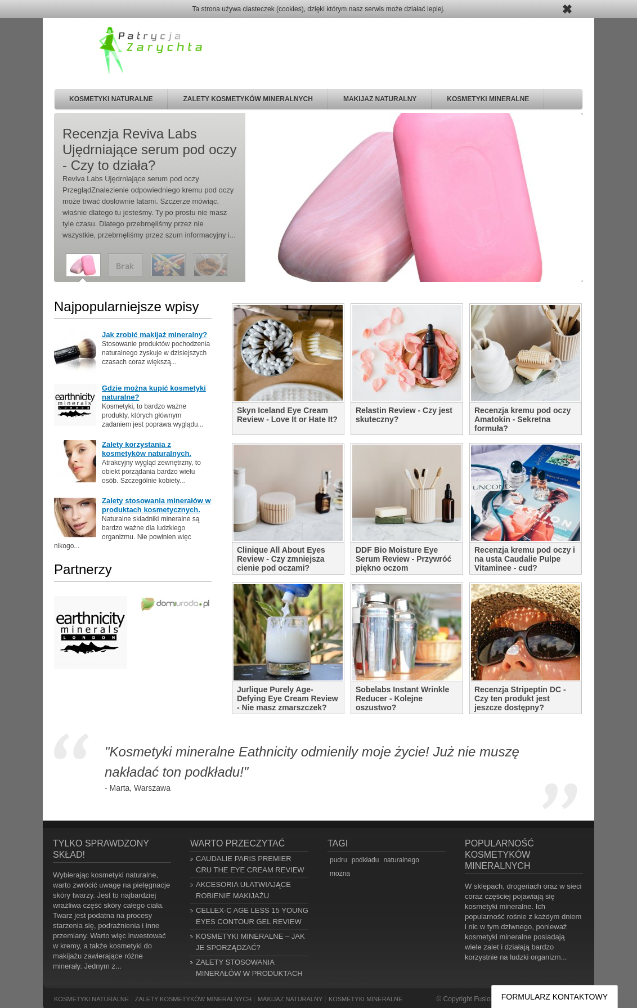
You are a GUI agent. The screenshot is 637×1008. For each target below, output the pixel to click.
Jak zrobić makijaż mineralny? (154, 334)
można (340, 873)
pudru (338, 860)
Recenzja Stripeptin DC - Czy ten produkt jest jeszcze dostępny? (520, 698)
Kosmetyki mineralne (488, 99)
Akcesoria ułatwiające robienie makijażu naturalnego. (243, 895)
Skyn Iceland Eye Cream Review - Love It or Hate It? (287, 415)
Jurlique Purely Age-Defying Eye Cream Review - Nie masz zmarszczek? (287, 698)
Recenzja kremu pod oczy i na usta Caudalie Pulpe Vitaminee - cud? (524, 558)
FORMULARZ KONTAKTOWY (554, 996)
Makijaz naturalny (379, 99)
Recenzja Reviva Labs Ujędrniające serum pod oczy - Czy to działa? (149, 149)
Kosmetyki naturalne (110, 99)
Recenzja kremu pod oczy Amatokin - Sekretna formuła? (522, 419)
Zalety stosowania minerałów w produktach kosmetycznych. (156, 505)
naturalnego (401, 860)
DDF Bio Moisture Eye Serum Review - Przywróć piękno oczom (403, 558)
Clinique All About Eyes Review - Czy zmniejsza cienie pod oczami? (281, 558)
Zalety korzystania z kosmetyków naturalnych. (146, 449)
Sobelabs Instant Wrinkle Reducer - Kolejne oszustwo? (402, 698)
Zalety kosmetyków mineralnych (247, 99)
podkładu (365, 860)
